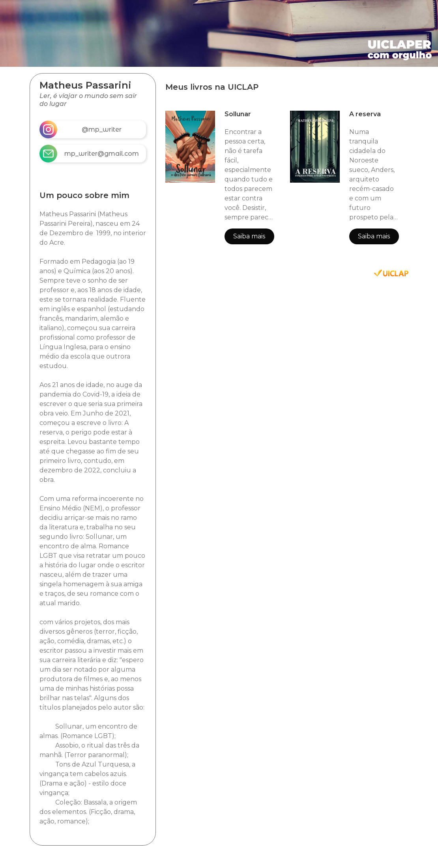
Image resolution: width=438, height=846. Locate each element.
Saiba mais (249, 236)
